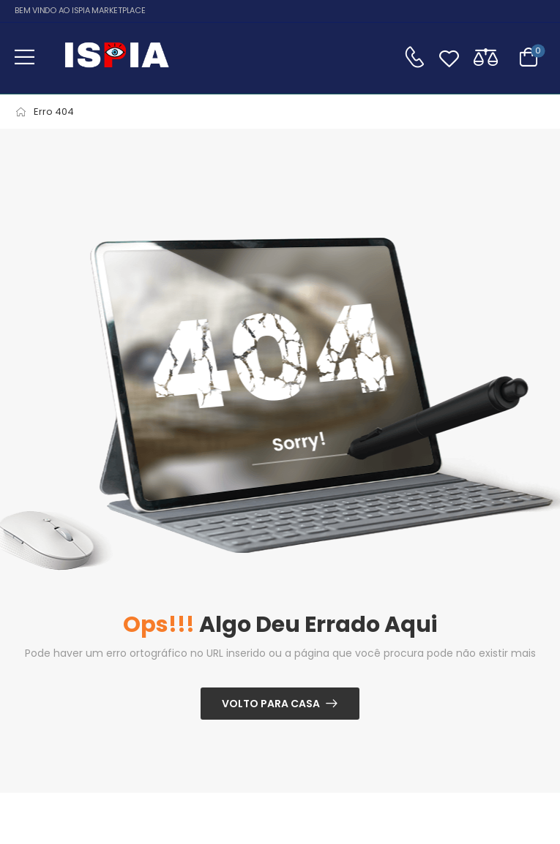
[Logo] (116, 57)
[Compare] (486, 57)
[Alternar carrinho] (528, 57)
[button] (24, 57)
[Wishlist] (449, 56)
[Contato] (414, 57)
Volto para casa (271, 703)
